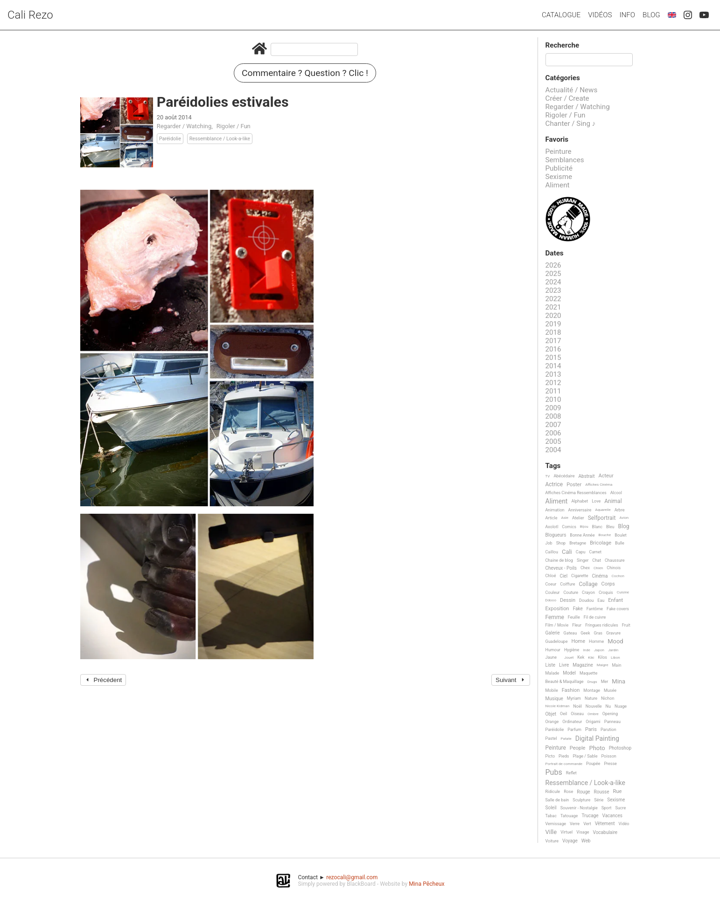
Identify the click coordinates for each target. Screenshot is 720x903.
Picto (550, 756)
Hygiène (571, 650)
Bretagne (577, 543)
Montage (591, 690)
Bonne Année (582, 535)
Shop (561, 543)
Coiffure (567, 584)
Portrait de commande (564, 763)
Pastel (551, 738)
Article (551, 518)
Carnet (595, 552)
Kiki (591, 657)
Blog (651, 15)
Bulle (619, 543)
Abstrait (587, 476)
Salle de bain (557, 800)
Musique (554, 698)
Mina (618, 681)
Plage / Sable (585, 756)
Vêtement (605, 823)
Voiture (552, 841)
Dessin (567, 600)
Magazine (583, 665)
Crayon (588, 592)
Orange (552, 722)
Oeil (563, 714)
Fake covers (618, 609)
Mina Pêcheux (426, 884)
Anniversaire (580, 510)
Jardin (613, 650)
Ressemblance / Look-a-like (219, 139)
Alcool (616, 493)
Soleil (551, 808)
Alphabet (579, 501)
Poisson (608, 756)
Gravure (613, 633)
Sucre (620, 808)
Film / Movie (557, 625)
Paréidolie (170, 139)
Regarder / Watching (184, 126)
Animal (613, 501)
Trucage (589, 815)
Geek (585, 633)
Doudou (586, 600)
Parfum (574, 729)
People (578, 748)
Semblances (564, 160)
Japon (599, 650)
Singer (582, 560)
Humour (552, 650)
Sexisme (559, 176)
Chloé (550, 576)
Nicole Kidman (557, 706)
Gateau (570, 633)
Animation (555, 510)
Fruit (626, 625)
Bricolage (600, 543)
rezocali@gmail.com (351, 877)
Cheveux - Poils (561, 568)
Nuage (621, 706)
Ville (551, 832)
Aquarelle (603, 509)
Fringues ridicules (601, 625)
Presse (610, 763)
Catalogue (561, 15)
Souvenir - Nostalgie (579, 808)
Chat (596, 560)
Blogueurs (555, 535)
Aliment (557, 185)
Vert (587, 824)
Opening (610, 714)
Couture (570, 592)
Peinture (558, 151)
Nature (591, 698)
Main (616, 665)
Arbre (620, 510)
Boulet (621, 535)
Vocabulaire (605, 832)
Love (596, 501)
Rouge (583, 792)
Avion (624, 517)
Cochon (618, 576)
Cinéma (600, 576)
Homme (596, 641)
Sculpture (581, 800)
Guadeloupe (556, 641)
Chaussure (615, 560)
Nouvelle (594, 706)
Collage (588, 584)
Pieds (564, 756)
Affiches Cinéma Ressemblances (576, 493)
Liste (550, 665)
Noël (577, 706)
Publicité (559, 168)
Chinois (614, 568)
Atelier (578, 518)
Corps (608, 584)
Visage (582, 832)
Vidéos (600, 15)
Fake (578, 609)
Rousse (601, 792)
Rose (568, 791)
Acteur (605, 476)
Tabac (551, 816)
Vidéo (624, 824)
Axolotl (552, 527)
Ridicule (552, 791)
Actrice (554, 484)
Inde (586, 650)
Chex (585, 568)
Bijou (584, 526)
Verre (575, 824)
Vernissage (555, 824)
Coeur (551, 584)
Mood (615, 641)
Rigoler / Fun (234, 126)
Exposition (557, 609)
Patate (566, 738)
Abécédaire (563, 476)
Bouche (604, 535)
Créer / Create (567, 98)
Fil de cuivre (595, 617)
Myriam (574, 698)
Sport (606, 808)
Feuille (574, 617)
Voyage (570, 841)
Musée (610, 690)
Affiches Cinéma (598, 484)
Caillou (551, 552)
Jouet (568, 657)
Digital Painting (597, 739)
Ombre (593, 714)
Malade (552, 673)
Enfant (615, 600)
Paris (591, 729)
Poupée (593, 763)
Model (569, 673)
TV (547, 476)
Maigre (602, 665)
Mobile (551, 690)
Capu (581, 552)
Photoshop (620, 748)
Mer (604, 681)
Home (578, 641)
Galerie (552, 633)
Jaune (551, 657)
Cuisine (623, 592)
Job (548, 543)
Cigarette (579, 576)
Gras (598, 633)
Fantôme (595, 609)
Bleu (610, 527)
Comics (569, 527)
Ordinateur (572, 722)
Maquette (588, 673)
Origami (593, 722)
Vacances (612, 815)
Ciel (563, 576)
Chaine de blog (559, 560)
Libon (615, 657)
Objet (550, 714)
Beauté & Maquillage (564, 681)
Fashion (571, 690)
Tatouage (569, 816)
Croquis (606, 592)
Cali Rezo (30, 14)
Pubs (553, 772)
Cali (567, 552)
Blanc (597, 527)
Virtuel (566, 832)
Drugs (592, 681)
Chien (598, 568)
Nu (608, 706)
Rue (617, 791)
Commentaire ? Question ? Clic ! (305, 73)
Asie (564, 517)
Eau (600, 600)
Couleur (552, 592)
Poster (573, 485)
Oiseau (577, 714)
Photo (597, 748)
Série (598, 800)
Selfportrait (602, 518)
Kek (580, 657)
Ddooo (550, 600)
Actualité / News (571, 90)
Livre (564, 665)
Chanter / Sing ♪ (570, 123)
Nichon (607, 698)
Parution (608, 729)
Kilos (602, 657)
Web (586, 841)
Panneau (612, 722)
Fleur (576, 625)
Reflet (571, 773)
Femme (554, 617)
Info (627, 15)
